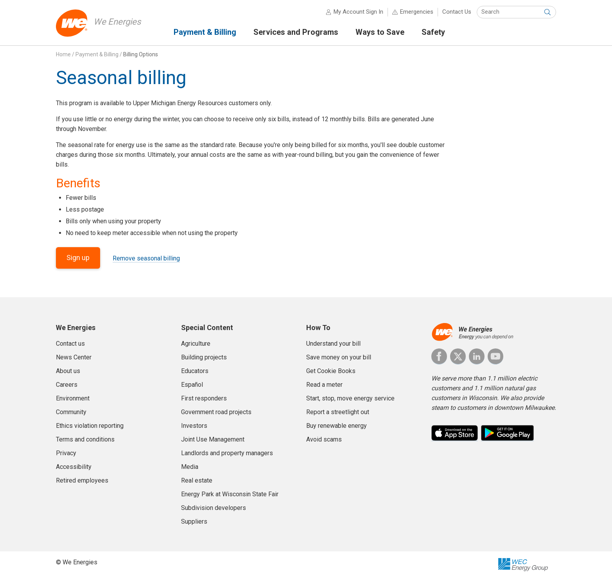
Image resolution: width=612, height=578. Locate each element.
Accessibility (74, 466)
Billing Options (140, 54)
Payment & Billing (96, 54)
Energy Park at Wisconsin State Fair (229, 494)
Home (63, 54)
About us (68, 371)
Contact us (70, 343)
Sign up (78, 257)
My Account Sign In (358, 11)
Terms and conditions (85, 439)
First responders (204, 398)
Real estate (196, 480)
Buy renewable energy (336, 425)
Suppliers (194, 521)
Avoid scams (324, 439)
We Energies (117, 22)
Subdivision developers (213, 508)
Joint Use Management (212, 439)
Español (192, 384)
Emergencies (416, 11)
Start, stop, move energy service (350, 398)
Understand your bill (333, 343)
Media (189, 466)
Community (71, 412)
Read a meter (324, 384)
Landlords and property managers (227, 453)
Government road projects (216, 412)
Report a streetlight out (337, 412)
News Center (74, 357)
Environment (73, 398)
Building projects (204, 357)
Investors (194, 425)
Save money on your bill (338, 357)
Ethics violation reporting (90, 425)
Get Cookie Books (330, 371)
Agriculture (195, 343)
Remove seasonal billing (146, 258)
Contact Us (456, 11)
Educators (194, 371)
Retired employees (82, 480)
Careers (66, 384)
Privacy (66, 453)
